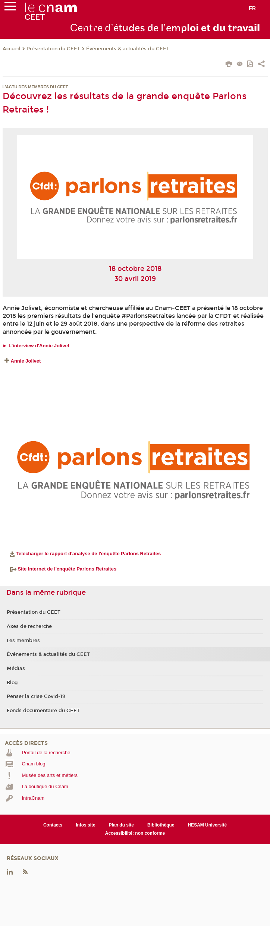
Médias (16, 668)
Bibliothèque (161, 825)
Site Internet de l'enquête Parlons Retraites (63, 569)
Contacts (52, 825)
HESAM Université (207, 825)
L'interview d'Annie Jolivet (39, 345)
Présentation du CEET (53, 49)
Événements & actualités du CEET (127, 49)
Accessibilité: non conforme (135, 833)
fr (252, 8)
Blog (12, 683)
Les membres (23, 641)
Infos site (85, 825)
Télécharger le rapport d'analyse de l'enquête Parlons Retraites (88, 553)
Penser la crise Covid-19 (36, 696)
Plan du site (121, 825)
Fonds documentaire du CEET (43, 711)
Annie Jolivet (26, 361)
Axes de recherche (29, 626)
